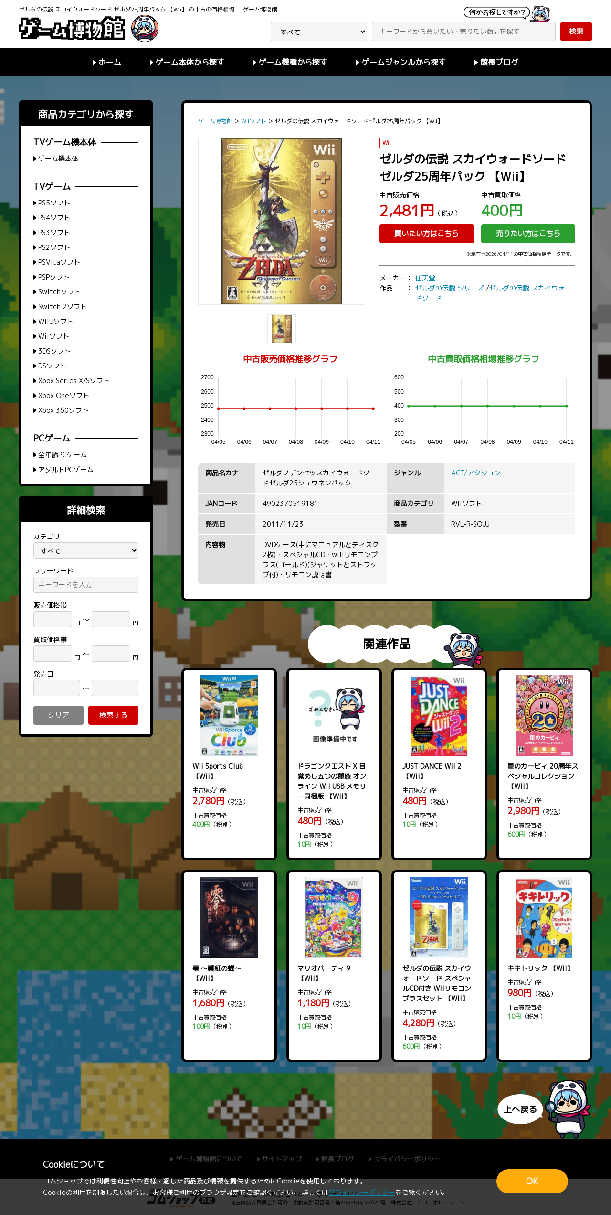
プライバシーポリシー (361, 1192)
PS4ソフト (54, 217)
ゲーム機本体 (58, 158)
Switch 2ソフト (62, 306)
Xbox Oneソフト (63, 395)
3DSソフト (54, 350)
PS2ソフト (54, 247)
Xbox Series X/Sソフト (74, 380)
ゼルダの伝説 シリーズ (449, 287)
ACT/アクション (476, 472)
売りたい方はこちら (528, 233)
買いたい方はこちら (426, 233)
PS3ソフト (54, 232)
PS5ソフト (54, 202)
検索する (113, 715)
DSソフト (52, 365)
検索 (576, 31)
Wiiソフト (53, 336)
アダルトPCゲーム (66, 469)
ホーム (109, 62)
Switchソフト (59, 291)
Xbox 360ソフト (63, 410)
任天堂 (425, 277)
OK (532, 1181)
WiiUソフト (56, 321)
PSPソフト (54, 276)
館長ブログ (499, 62)
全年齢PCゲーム (62, 454)
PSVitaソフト (59, 262)
